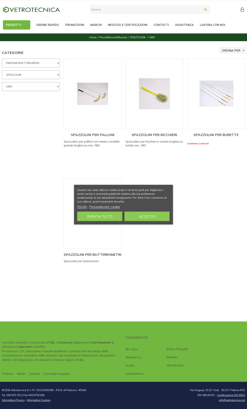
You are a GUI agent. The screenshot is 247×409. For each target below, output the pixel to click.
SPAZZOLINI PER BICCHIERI (154, 135)
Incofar (129, 365)
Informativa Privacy (13, 400)
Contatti (34, 374)
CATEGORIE (13, 52)
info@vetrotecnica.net (232, 400)
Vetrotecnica (175, 365)
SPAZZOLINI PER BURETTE (216, 135)
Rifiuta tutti (100, 216)
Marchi (21, 374)
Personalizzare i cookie (104, 206)
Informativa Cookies (39, 400)
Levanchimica (134, 373)
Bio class (131, 349)
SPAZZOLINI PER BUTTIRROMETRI (92, 254)
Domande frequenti (57, 374)
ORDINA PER (234, 50)
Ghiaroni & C (133, 357)
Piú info (82, 206)
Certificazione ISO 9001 (231, 395)
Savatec (172, 357)
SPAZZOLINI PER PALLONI (92, 135)
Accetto (147, 216)
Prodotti (7, 374)
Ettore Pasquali (177, 349)
